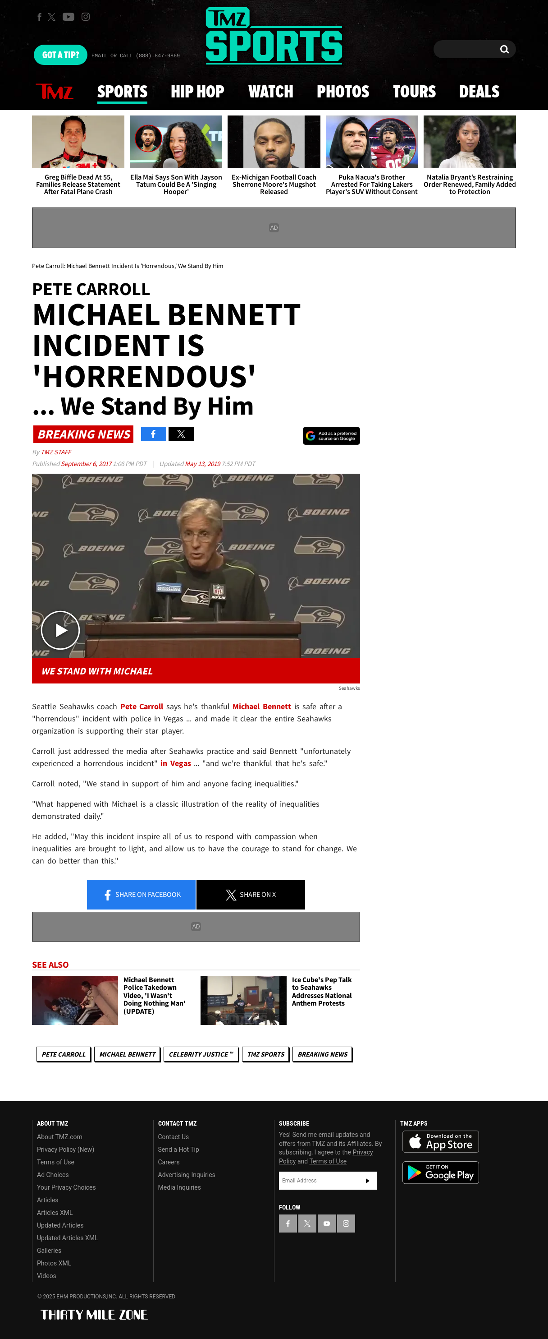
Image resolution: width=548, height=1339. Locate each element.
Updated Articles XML (67, 1238)
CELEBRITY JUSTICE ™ (201, 1054)
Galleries (49, 1250)
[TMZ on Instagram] (85, 16)
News (54, 92)
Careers (169, 1162)
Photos (343, 92)
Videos (46, 1275)
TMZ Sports (265, 1054)
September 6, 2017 (87, 463)
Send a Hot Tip (178, 1149)
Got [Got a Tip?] (60, 55)
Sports (122, 92)
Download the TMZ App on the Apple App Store (440, 1142)
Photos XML (54, 1263)
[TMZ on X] (53, 17)
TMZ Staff (56, 452)
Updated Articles (60, 1225)
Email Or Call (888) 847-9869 (135, 56)
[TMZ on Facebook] (39, 17)
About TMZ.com (59, 1136)
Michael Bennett (127, 1054)
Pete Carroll (63, 1054)
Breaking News (322, 1054)
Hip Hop (197, 92)
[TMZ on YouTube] (327, 1223)
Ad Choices (53, 1174)
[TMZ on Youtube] (68, 16)
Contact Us (173, 1136)
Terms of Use (55, 1162)
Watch (270, 92)
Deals (479, 92)
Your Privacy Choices (66, 1187)
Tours (414, 92)
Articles (48, 1200)
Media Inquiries (179, 1187)
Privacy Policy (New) (65, 1149)
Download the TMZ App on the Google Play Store (440, 1172)
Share (141, 895)
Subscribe (368, 1181)
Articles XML (55, 1212)
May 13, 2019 (203, 463)
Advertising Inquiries (186, 1174)
